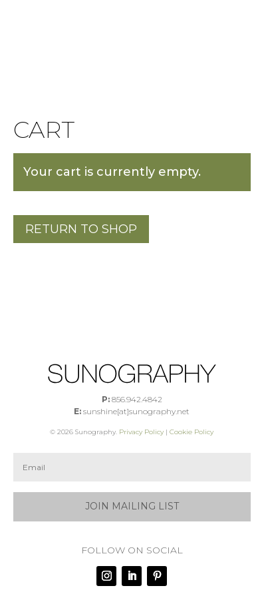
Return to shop (81, 229)
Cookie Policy (191, 432)
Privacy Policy (141, 432)
